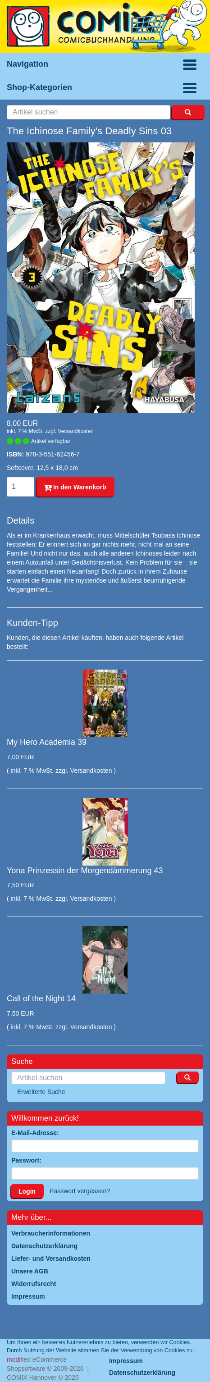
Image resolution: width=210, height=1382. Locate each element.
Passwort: (26, 1160)
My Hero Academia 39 (47, 742)
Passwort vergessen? (80, 1191)
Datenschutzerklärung (142, 1372)
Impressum (126, 1360)
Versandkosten (75, 431)
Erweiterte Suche (41, 1091)
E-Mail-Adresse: (35, 1132)
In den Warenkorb (75, 487)
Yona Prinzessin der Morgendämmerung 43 (85, 870)
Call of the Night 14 (41, 998)
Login (27, 1191)
